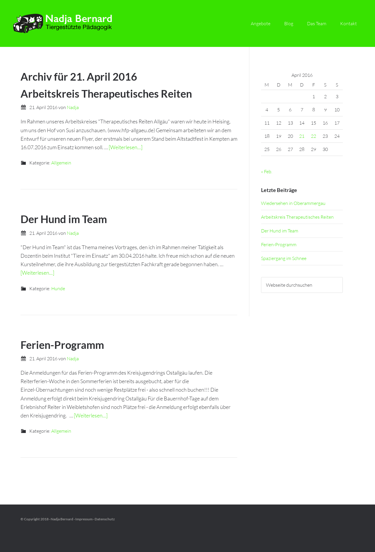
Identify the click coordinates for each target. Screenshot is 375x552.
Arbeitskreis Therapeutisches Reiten (106, 93)
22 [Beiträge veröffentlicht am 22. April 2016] (313, 136)
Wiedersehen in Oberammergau (293, 203)
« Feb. (266, 171)
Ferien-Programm (62, 344)
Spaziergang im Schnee (283, 258)
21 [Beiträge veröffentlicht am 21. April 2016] (301, 136)
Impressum (84, 519)
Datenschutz (105, 519)
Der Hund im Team (64, 219)
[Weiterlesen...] (125, 147)
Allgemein (61, 163)
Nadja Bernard (64, 23)
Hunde (58, 288)
